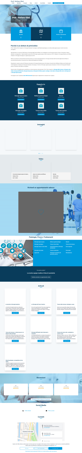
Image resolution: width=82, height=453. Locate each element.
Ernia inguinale (69, 246)
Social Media (42, 3)
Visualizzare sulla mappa (28, 431)
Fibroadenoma (69, 252)
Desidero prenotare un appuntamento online (41, 277)
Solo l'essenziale (41, 448)
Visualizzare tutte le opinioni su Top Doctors (41, 399)
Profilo (13, 3)
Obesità (67, 241)
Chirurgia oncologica (38, 244)
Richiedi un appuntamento (58, 3)
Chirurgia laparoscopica (39, 241)
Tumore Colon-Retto (54, 244)
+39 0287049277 (47, 427)
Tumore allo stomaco (70, 244)
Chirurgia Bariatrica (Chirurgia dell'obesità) (56, 247)
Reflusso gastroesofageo (55, 241)
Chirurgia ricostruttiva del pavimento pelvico (55, 253)
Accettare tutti (55, 448)
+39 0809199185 (47, 435)
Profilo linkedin (28, 410)
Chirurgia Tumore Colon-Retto (40, 246)
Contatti (49, 3)
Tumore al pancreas (54, 250)
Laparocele (36, 252)
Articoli (36, 3)
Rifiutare (26, 448)
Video (31, 3)
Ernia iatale (68, 250)
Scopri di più (20, 99)
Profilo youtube (51, 410)
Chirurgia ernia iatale (38, 250)
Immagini (25, 3)
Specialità (19, 3)
